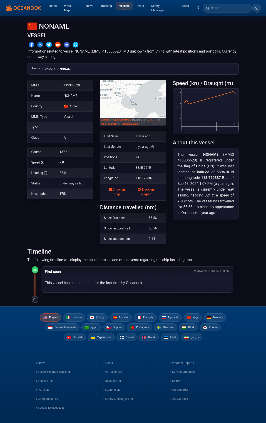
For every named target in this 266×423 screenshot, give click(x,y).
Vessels (124, 6)
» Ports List (43, 390)
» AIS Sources (179, 399)
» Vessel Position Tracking (53, 372)
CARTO (152, 119)
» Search (175, 381)
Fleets (185, 6)
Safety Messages (158, 8)
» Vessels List (45, 381)
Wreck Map (68, 8)
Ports (140, 6)
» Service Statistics (182, 372)
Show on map (117, 192)
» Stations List (112, 390)
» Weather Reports (182, 363)
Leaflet (105, 119)
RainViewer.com (130, 123)
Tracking (106, 6)
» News (40, 363)
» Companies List (47, 399)
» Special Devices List (50, 408)
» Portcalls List (112, 372)
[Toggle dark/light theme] (256, 8)
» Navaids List (112, 381)
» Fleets (108, 363)
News (89, 6)
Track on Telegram (146, 192)
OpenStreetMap (122, 119)
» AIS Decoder (179, 390)
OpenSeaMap (109, 123)
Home (53, 6)
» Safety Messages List (118, 399)
